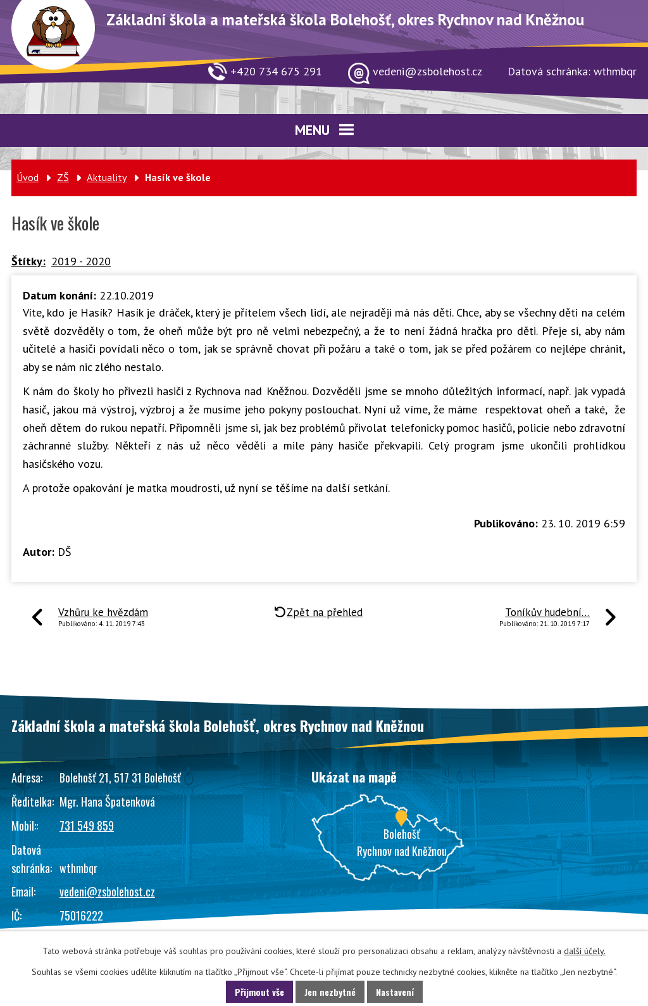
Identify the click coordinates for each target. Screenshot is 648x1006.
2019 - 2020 (81, 261)
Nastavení (395, 991)
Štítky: (28, 261)
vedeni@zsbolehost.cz (107, 891)
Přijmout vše (259, 991)
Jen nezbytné (330, 991)
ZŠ (63, 177)
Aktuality (107, 177)
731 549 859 (86, 825)
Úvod (27, 177)
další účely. (585, 951)
